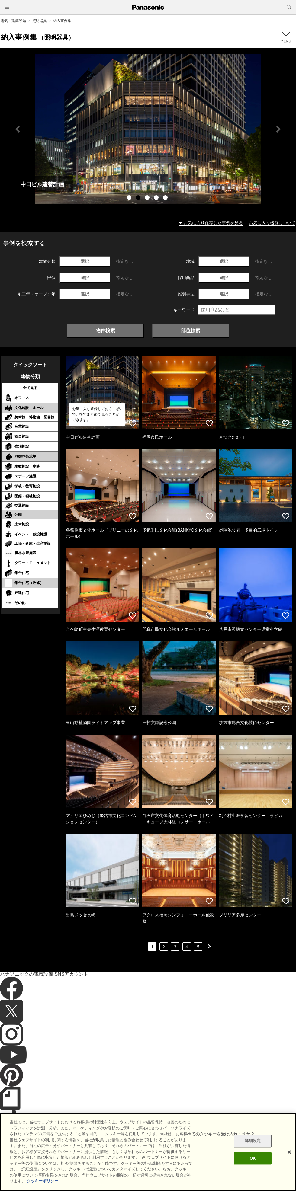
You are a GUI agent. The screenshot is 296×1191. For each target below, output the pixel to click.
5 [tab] (166, 198)
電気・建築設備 (13, 20)
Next (278, 129)
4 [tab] (157, 198)
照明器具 (39, 20)
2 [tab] (139, 198)
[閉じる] (289, 1152)
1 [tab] (130, 198)
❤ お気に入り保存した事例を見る (211, 222)
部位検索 (190, 330)
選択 (85, 261)
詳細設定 (253, 1141)
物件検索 (105, 330)
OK (253, 1158)
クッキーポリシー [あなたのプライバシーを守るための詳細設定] (42, 1181)
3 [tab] (148, 198)
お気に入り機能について (272, 222)
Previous (17, 129)
